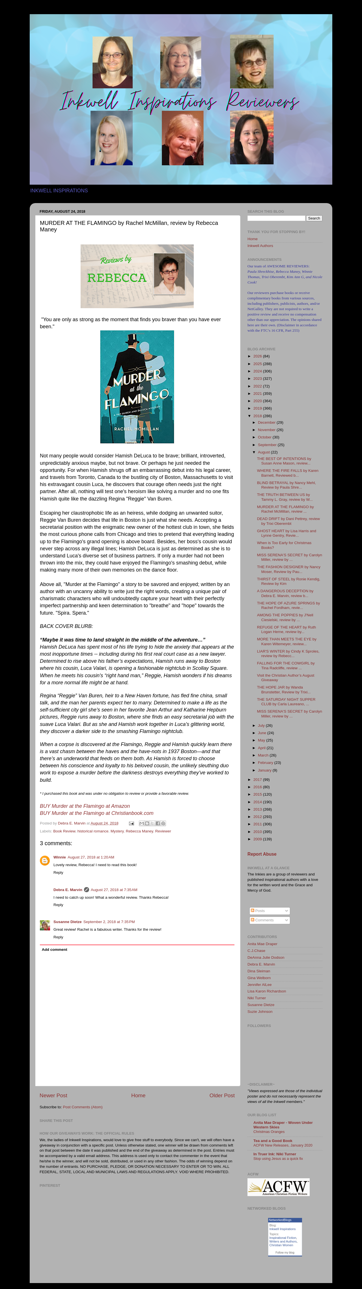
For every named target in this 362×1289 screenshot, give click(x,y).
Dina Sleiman (258, 971)
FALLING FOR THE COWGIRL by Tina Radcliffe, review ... (286, 665)
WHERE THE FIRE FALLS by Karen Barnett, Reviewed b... (287, 472)
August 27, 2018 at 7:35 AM (114, 890)
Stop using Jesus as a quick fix (278, 1158)
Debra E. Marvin (67, 890)
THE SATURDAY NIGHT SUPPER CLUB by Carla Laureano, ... (286, 701)
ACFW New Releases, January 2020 (283, 1145)
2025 (258, 364)
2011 (258, 824)
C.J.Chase (256, 951)
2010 (258, 832)
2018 (258, 416)
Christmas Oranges (269, 1132)
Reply (58, 872)
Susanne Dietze (67, 922)
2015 (258, 794)
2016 (258, 787)
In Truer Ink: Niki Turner (274, 1154)
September (268, 445)
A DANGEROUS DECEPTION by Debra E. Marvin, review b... (285, 593)
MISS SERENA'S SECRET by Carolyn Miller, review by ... (289, 557)
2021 (258, 393)
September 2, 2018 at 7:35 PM (109, 922)
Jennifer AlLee (259, 985)
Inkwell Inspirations (283, 1229)
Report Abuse (262, 854)
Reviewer (163, 831)
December (267, 422)
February (266, 762)
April (262, 748)
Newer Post (53, 1095)
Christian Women (281, 1245)
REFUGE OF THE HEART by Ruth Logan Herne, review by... (286, 629)
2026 (258, 356)
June (262, 733)
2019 (258, 408)
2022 (258, 386)
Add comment (54, 949)
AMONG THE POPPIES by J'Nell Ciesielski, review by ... (285, 617)
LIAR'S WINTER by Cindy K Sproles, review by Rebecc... (288, 653)
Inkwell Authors (260, 246)
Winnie (59, 857)
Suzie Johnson (260, 1011)
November (267, 430)
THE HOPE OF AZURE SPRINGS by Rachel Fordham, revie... (288, 605)
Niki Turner (256, 998)
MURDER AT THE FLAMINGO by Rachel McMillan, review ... (285, 509)
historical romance (93, 831)
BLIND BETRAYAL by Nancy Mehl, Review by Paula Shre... (286, 485)
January (265, 770)
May (262, 740)
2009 (258, 839)
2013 (258, 809)
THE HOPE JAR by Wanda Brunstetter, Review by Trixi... (284, 689)
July (262, 725)
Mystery (117, 831)
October (265, 437)
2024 (258, 371)
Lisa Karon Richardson (266, 991)
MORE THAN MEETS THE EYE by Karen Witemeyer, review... (286, 641)
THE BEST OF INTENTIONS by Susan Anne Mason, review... (284, 461)
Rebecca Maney (139, 831)
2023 (258, 378)
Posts (258, 911)
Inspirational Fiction (283, 1237)
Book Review (64, 831)
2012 (258, 817)
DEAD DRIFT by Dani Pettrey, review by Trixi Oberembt (288, 521)
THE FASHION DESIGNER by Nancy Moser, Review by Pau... (288, 569)
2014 (258, 802)
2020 (258, 401)
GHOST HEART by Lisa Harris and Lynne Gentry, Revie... (286, 533)
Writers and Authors (283, 1241)
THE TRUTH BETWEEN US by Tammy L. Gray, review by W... (285, 497)
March (264, 755)
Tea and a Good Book (272, 1141)
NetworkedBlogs (280, 1220)
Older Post (222, 1095)
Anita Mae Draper (262, 944)
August (264, 452)
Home (138, 1095)
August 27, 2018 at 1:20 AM (91, 857)
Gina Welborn (259, 978)
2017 (258, 779)
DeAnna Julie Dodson (266, 957)
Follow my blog (284, 1252)
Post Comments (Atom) (83, 1107)
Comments (262, 920)
